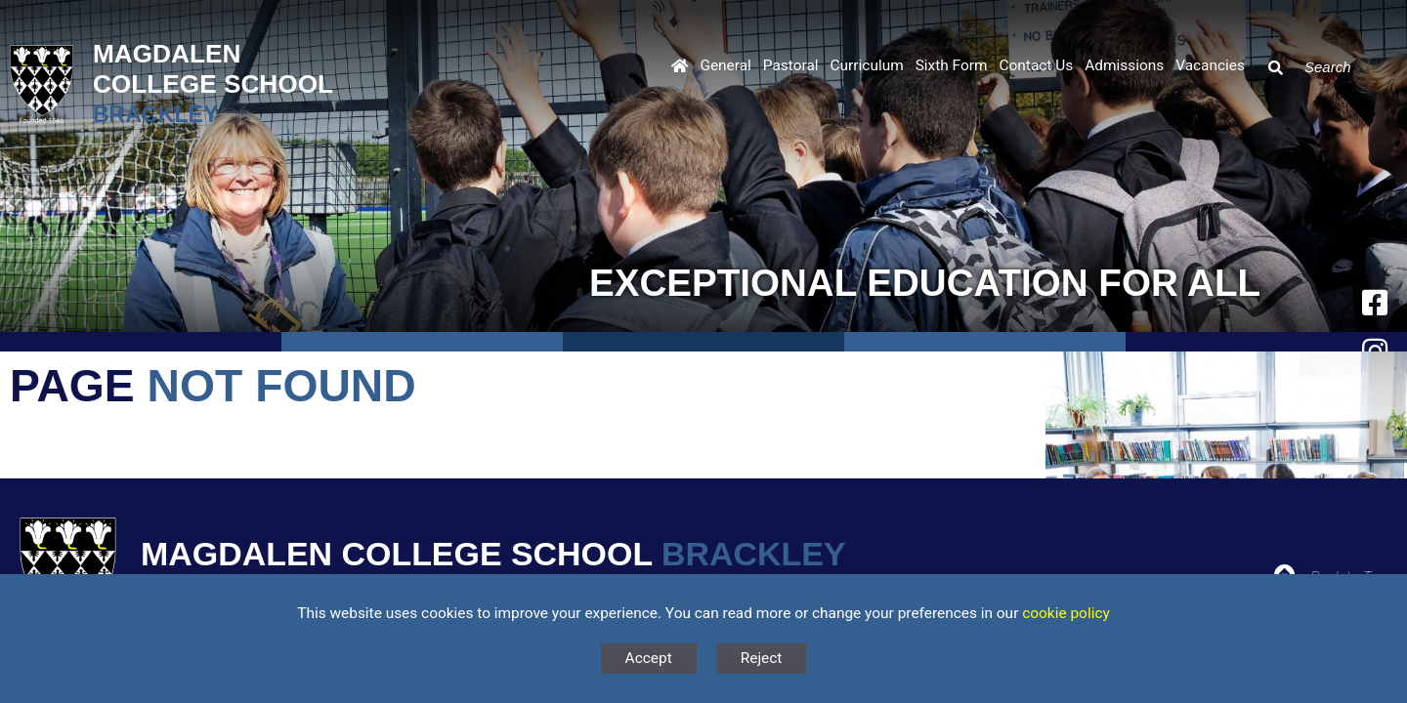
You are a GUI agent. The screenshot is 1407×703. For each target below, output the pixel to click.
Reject (762, 658)
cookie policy (1066, 613)
